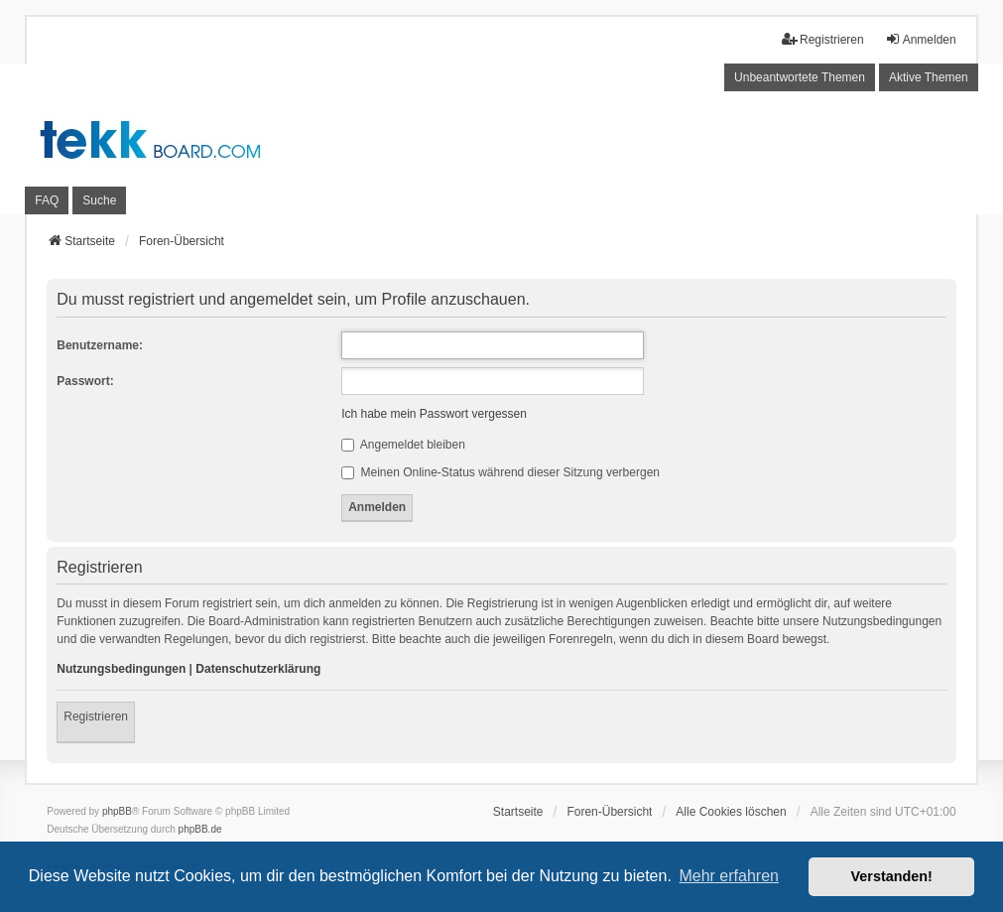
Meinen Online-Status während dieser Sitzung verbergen (500, 472)
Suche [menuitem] (99, 200)
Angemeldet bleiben (403, 445)
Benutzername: (100, 345)
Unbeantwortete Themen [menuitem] (799, 77)
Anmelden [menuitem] (920, 39)
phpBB (117, 811)
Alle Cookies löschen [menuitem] (731, 812)
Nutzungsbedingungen (121, 669)
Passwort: (85, 381)
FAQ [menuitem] (47, 200)
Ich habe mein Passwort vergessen (434, 414)
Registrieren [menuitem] (823, 39)
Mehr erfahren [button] (729, 875)
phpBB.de (200, 829)
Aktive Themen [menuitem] (928, 77)
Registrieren (95, 716)
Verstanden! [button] (892, 876)
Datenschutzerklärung (257, 669)
